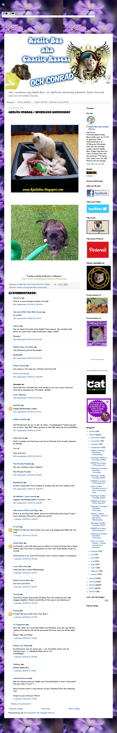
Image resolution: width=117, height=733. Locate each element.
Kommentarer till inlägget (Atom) (39, 713)
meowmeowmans (21, 678)
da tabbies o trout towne (24, 496)
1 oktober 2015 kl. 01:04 (25, 535)
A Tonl (16, 527)
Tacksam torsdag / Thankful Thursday (99, 470)
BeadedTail (18, 482)
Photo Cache (19, 366)
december (96, 438)
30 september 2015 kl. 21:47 (27, 430)
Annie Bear (18, 543)
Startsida (45, 709)
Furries (16, 594)
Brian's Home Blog (21, 580)
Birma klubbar (24, 102)
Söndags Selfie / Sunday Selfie (98, 477)
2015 (92, 435)
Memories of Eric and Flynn (26, 510)
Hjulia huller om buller (23, 347)
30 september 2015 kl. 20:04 (28, 304)
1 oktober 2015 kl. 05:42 (25, 603)
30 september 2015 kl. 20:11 (27, 318)
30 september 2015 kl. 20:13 (27, 339)
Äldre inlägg (74, 709)
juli (92, 554)
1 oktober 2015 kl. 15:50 (25, 657)
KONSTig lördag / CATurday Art (99, 464)
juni (93, 558)
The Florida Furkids (22, 464)
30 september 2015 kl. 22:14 (27, 456)
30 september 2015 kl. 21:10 (27, 412)
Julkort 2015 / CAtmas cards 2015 (51, 102)
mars (93, 568)
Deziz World (18, 438)
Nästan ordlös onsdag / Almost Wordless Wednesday (99, 517)
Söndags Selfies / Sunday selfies (99, 459)
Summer (17, 298)
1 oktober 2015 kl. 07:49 (25, 617)
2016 (92, 431)
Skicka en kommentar (21, 704)
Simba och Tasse (21, 646)
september (96, 447)
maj (93, 561)
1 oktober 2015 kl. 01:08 (25, 559)
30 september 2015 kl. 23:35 (27, 503)
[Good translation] (5, 13)
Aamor (16, 326)
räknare (89, 176)
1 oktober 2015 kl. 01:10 (25, 573)
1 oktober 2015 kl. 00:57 (25, 519)
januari (94, 574)
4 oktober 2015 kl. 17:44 (25, 699)
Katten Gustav (20, 419)
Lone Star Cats (20, 566)
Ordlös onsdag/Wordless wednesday (32, 287)
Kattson (17, 664)
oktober (95, 444)
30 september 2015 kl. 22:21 (27, 475)
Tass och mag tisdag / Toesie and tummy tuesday (98, 544)
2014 (92, 578)
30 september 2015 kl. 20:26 (28, 377)
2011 (92, 588)
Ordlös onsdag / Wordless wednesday (98, 452)
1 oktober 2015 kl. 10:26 (25, 638)
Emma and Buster (21, 373)
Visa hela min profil (95, 164)
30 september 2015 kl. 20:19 (27, 358)
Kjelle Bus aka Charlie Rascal (99, 128)
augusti (94, 551)
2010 (92, 591)
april (93, 564)
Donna (16, 611)
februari (95, 571)
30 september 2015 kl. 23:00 (28, 489)
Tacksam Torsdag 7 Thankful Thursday (100, 508)
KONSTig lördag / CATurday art (99, 482)
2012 (92, 585)
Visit (96, 370)
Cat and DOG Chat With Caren (27, 312)
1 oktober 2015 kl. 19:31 (24, 671)
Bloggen (11, 102)
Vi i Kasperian (19, 625)
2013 (92, 582)
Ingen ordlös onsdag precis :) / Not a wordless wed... (99, 489)
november (96, 441)
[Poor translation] (12, 13)
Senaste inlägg (16, 709)
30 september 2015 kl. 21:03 (27, 398)
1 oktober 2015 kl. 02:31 (25, 587)
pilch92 (16, 405)
